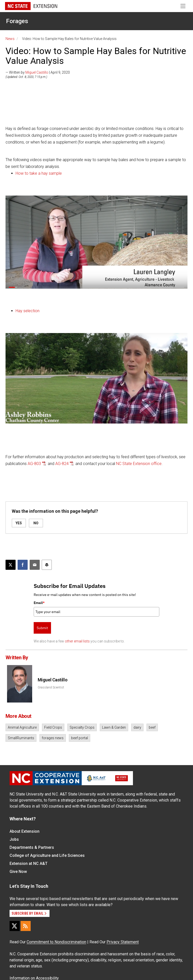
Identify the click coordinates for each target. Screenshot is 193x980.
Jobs (14, 839)
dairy (137, 727)
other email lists (77, 641)
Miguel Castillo (36, 72)
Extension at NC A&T (28, 863)
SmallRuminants (21, 738)
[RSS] (26, 926)
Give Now (18, 871)
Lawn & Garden (114, 727)
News (10, 39)
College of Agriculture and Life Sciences (47, 855)
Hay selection (27, 310)
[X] (15, 926)
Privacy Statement (123, 942)
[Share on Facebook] (23, 565)
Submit (42, 628)
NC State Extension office (139, 463)
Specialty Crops (82, 727)
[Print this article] (47, 565)
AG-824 (62, 463)
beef (152, 727)
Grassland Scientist (51, 687)
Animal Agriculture (22, 727)
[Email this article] (35, 565)
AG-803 (34, 463)
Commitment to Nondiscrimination (56, 942)
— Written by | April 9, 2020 (38, 72)
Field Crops (53, 727)
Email (39, 602)
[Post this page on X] (11, 565)
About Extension (24, 831)
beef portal (79, 738)
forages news (53, 738)
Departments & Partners (32, 847)
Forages (17, 21)
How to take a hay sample (39, 173)
